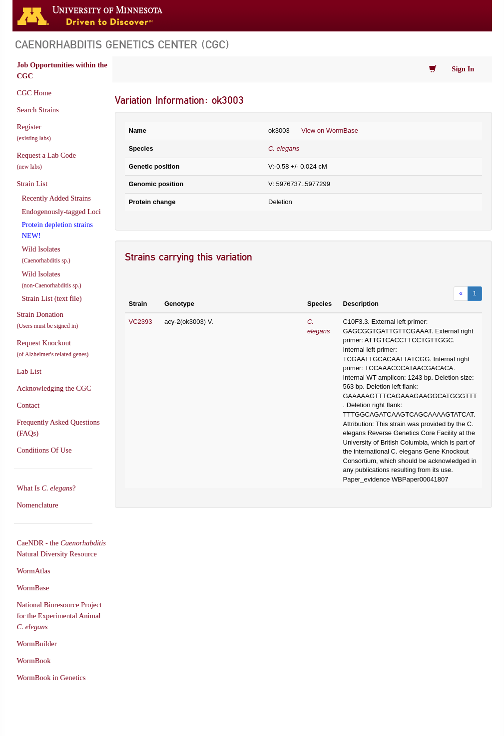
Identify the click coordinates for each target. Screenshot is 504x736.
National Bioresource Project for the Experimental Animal (59, 616)
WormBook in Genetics (51, 678)
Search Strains (38, 110)
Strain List (32, 184)
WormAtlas (33, 571)
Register (34, 132)
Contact (28, 405)
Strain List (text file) (52, 298)
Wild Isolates (46, 254)
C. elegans (283, 148)
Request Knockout (53, 348)
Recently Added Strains (56, 198)
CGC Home (34, 93)
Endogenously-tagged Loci (61, 212)
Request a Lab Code (46, 160)
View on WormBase (329, 130)
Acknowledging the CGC (54, 388)
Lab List (29, 371)
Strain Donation (47, 319)
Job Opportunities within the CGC (62, 70)
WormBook (34, 661)
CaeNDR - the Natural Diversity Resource (61, 548)
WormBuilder (37, 644)
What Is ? (46, 488)
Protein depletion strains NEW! (57, 230)
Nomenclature (37, 505)
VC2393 (140, 321)
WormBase (33, 588)
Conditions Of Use (44, 450)
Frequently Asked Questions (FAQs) (58, 427)
